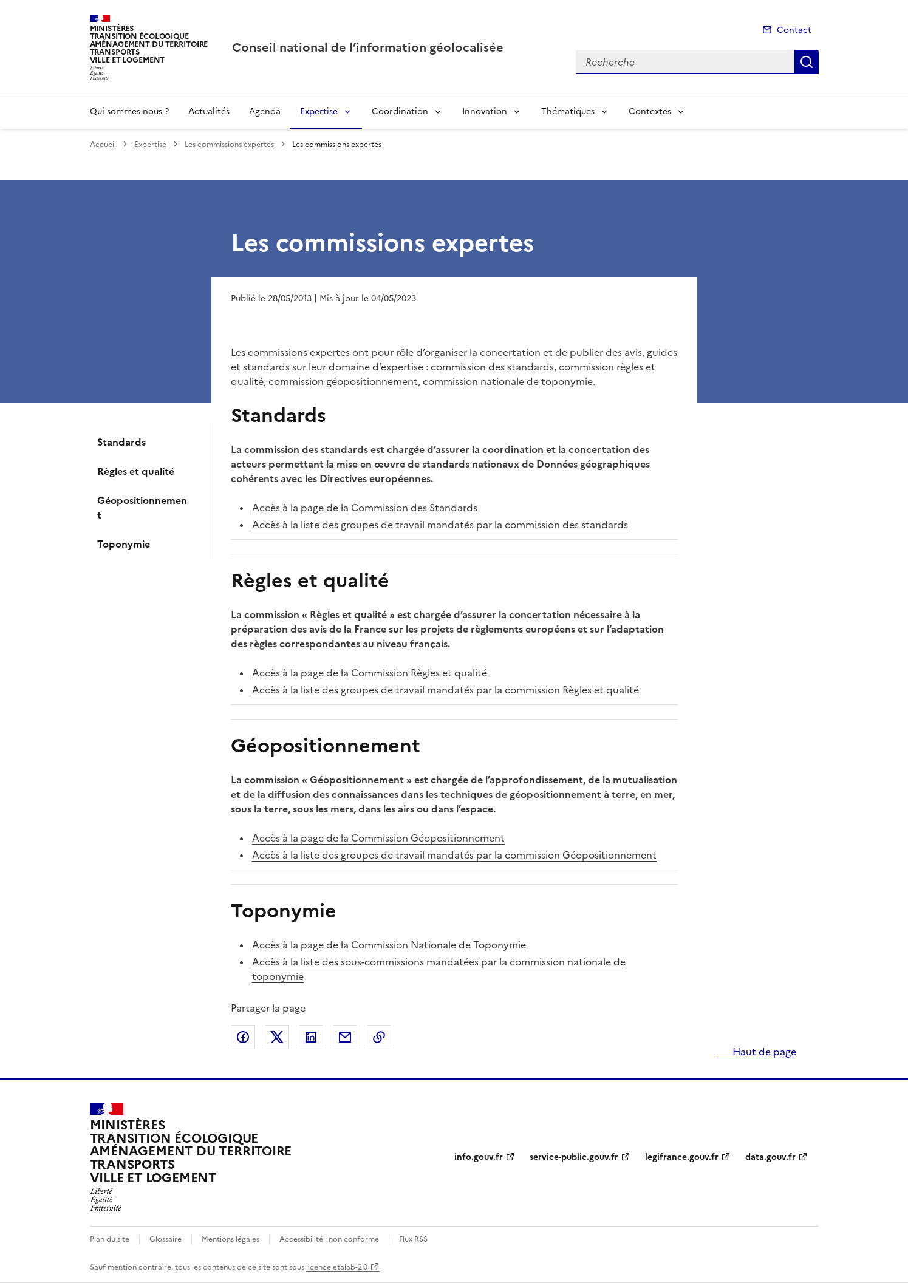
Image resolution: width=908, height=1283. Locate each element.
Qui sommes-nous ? (129, 111)
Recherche (806, 62)
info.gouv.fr (478, 1157)
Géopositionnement (142, 507)
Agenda (265, 111)
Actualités (209, 111)
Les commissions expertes (229, 144)
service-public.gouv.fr (574, 1157)
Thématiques (568, 111)
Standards (121, 442)
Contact (794, 30)
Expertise (319, 111)
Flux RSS (413, 1239)
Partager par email (345, 1037)
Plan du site (109, 1239)
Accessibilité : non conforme (329, 1239)
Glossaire (165, 1239)
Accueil (103, 144)
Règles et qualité (135, 471)
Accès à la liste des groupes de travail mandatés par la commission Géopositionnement (454, 855)
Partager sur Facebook (243, 1037)
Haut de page (763, 1051)
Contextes (650, 111)
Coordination (400, 111)
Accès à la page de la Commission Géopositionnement (378, 838)
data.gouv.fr (770, 1157)
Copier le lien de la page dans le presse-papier (379, 1037)
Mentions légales (230, 1239)
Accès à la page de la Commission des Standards (364, 507)
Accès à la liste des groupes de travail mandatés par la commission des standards (440, 524)
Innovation (484, 111)
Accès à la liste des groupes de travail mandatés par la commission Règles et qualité (445, 689)
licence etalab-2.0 (336, 1267)
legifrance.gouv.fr (682, 1157)
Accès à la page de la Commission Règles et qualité (369, 672)
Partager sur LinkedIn (311, 1037)
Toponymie (123, 544)
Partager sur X (277, 1037)
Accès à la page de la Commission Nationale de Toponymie (389, 945)
